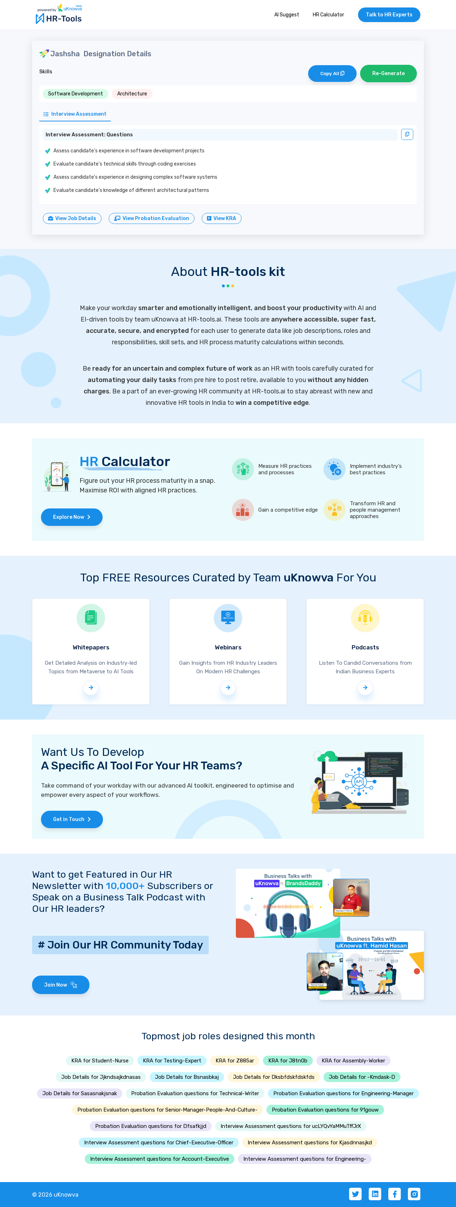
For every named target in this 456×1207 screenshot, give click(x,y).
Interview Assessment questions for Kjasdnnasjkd (310, 1142)
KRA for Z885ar (235, 1060)
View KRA (221, 218)
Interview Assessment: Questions (89, 135)
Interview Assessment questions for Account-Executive (159, 1159)
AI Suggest (286, 15)
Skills (45, 72)
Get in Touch (72, 819)
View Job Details (72, 218)
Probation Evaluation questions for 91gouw (325, 1110)
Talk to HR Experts (389, 15)
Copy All (332, 73)
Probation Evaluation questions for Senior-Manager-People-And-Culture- (167, 1110)
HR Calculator (328, 15)
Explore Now (71, 517)
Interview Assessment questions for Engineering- (304, 1159)
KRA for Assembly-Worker (353, 1060)
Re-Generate (388, 73)
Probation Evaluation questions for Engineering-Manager (343, 1093)
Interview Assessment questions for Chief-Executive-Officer (158, 1142)
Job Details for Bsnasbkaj (187, 1077)
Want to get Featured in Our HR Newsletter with (102, 880)
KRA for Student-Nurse (100, 1060)
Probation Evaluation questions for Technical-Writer (195, 1093)
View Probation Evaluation (151, 218)
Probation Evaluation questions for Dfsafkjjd (150, 1126)
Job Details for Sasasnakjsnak (79, 1093)
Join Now (60, 984)
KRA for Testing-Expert (172, 1060)
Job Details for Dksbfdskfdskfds (274, 1077)
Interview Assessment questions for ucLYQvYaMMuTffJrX (291, 1126)
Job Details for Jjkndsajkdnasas (101, 1077)
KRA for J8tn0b (287, 1060)
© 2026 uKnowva (55, 1194)
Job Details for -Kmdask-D (362, 1077)
